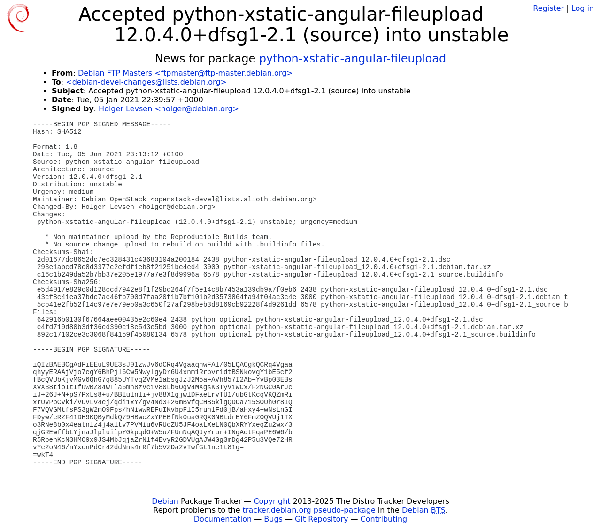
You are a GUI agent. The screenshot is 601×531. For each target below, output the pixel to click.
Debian (165, 501)
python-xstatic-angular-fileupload (352, 58)
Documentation (223, 519)
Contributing (384, 519)
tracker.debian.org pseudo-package (309, 510)
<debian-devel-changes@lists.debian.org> (146, 81)
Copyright (272, 501)
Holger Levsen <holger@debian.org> (169, 108)
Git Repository (321, 519)
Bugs (273, 519)
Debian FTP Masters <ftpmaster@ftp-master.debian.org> (185, 73)
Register (548, 8)
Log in (582, 8)
